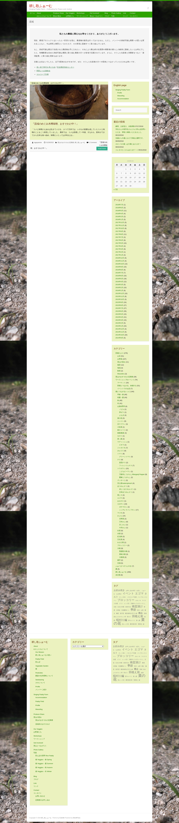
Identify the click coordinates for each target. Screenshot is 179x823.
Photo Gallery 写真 (116, 14)
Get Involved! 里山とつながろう (96, 14)
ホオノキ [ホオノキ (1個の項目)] (138, 600)
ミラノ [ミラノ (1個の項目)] (121, 603)
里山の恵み (121, 362)
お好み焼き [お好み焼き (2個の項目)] (119, 590)
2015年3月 (119, 320)
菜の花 (119, 418)
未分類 (118, 575)
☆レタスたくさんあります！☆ (127, 150)
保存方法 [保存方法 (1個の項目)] (128, 607)
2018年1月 (119, 219)
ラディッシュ (122, 442)
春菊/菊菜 (120, 433)
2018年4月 (119, 213)
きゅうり (120, 451)
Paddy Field (39, 701)
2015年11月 (120, 296)
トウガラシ (121, 468)
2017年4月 (119, 246)
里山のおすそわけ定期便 (66, 142)
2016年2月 (119, 287)
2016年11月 (120, 261)
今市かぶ (122, 528)
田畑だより (120, 353)
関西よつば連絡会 (43, 71)
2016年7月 (119, 273)
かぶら (119, 516)
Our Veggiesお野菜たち (70, 14)
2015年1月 (119, 326)
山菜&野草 (121, 406)
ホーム (32, 13)
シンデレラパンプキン (127, 510)
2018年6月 (119, 208)
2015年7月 (119, 308)
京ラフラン (121, 424)
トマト (119, 454)
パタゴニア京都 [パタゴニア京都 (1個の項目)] (132, 597)
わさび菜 (120, 542)
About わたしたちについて (44, 14)
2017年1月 (119, 255)
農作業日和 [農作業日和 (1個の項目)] (133, 624)
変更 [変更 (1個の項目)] (143, 663)
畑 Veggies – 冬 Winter (43, 771)
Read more (102, 149)
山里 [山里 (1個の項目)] (142, 610)
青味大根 (122, 554)
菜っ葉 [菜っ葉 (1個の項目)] (138, 620)
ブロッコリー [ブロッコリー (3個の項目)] (125, 600)
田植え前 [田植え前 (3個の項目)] (137, 616)
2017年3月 (119, 249)
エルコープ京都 (42, 74)
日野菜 (121, 519)
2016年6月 (119, 276)
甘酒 (119, 563)
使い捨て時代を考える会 (45, 67)
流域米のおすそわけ (42, 724)
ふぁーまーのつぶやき (124, 566)
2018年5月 (119, 211)
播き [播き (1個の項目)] (143, 666)
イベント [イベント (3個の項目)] (128, 593)
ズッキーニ (121, 480)
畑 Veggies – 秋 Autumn (44, 767)
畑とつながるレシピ (123, 391)
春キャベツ (121, 430)
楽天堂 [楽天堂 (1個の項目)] (122, 613)
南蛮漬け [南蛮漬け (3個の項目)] (137, 606)
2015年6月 (119, 311)
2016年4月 (119, 282)
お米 (119, 356)
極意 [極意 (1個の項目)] (117, 613)
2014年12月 (120, 329)
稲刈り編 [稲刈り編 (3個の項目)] (121, 619)
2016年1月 (119, 290)
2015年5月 (119, 314)
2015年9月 (119, 302)
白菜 (119, 530)
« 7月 (116, 189)
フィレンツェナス (125, 465)
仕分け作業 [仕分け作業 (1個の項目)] (120, 607)
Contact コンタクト (134, 14)
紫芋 (119, 560)
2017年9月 (119, 231)
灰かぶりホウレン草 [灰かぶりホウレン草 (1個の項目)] (120, 616)
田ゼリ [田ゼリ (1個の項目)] (129, 616)
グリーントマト (124, 457)
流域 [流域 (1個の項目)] (145, 613)
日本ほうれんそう (125, 492)
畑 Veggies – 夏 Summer (44, 763)
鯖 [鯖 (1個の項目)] (143, 624)
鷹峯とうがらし (124, 477)
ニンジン (120, 421)
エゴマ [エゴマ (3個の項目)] (139, 593)
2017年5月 (119, 243)
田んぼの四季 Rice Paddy (44, 756)
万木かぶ (122, 522)
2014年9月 (119, 338)
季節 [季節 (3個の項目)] (133, 609)
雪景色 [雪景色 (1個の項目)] (140, 624)
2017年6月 (119, 240)
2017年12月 (120, 222)
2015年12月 (120, 293)
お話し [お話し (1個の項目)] (138, 590)
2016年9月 (119, 267)
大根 (119, 548)
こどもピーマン (124, 471)
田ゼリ (121, 412)
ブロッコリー (122, 545)
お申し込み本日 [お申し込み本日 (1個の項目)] (130, 590)
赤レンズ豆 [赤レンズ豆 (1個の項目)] (125, 624)
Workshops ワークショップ (82, 14)
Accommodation (123, 99)
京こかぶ (122, 525)
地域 (119, 368)
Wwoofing (120, 96)
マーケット (121, 383)
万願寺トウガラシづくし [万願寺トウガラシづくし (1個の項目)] (138, 603)
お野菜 (119, 359)
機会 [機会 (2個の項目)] (140, 613)
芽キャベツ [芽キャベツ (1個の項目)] (131, 620)
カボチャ (120, 504)
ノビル (121, 409)
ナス (119, 459)
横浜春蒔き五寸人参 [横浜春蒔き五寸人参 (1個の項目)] (131, 613)
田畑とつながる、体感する (127, 386)
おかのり (120, 501)
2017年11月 (120, 225)
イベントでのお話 (123, 388)
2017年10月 (120, 228)
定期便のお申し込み (42, 800)
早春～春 (120, 394)
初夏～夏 (120, 397)
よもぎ (121, 415)
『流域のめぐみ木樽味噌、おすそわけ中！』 (55, 123)
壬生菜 (119, 539)
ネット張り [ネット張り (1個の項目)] (122, 597)
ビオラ (121, 445)
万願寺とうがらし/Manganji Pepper (132, 474)
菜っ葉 (119, 439)
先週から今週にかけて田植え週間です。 (130, 138)
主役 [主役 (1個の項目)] (115, 607)
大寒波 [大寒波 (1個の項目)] (118, 610)
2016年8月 (119, 270)
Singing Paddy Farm (123, 90)
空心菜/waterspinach (124, 483)
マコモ (119, 513)
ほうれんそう (122, 486)
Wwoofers (121, 374)
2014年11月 (120, 332)
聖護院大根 (123, 551)
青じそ (119, 495)
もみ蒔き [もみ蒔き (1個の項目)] (119, 594)
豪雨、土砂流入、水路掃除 (125, 126)
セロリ (119, 436)
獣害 (119, 371)
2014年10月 (120, 335)
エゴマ (119, 498)
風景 (119, 365)
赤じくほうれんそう (126, 489)
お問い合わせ (40, 796)
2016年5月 (119, 279)
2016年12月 (120, 258)
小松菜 (119, 427)
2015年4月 (119, 317)
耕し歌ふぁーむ (40, 6)
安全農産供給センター (65, 67)
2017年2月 (119, 252)
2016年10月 (120, 264)
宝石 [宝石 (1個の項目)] (138, 610)
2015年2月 (119, 323)
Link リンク (125, 14)
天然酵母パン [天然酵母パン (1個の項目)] (125, 610)
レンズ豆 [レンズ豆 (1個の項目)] (126, 603)
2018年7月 (119, 205)
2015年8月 (119, 305)
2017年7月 (119, 237)
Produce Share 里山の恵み (58, 14)
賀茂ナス (122, 462)
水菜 (119, 533)
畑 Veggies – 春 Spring (43, 760)
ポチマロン (123, 507)
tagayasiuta (38, 142)
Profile (119, 93)
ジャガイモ (121, 448)
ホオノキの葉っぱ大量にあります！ (128, 144)
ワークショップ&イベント (125, 380)
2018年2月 (119, 216)
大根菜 (121, 557)
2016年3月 (119, 284)
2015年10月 (120, 299)
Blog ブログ (107, 14)
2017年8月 (119, 234)
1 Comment (93, 142)
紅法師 (119, 536)
